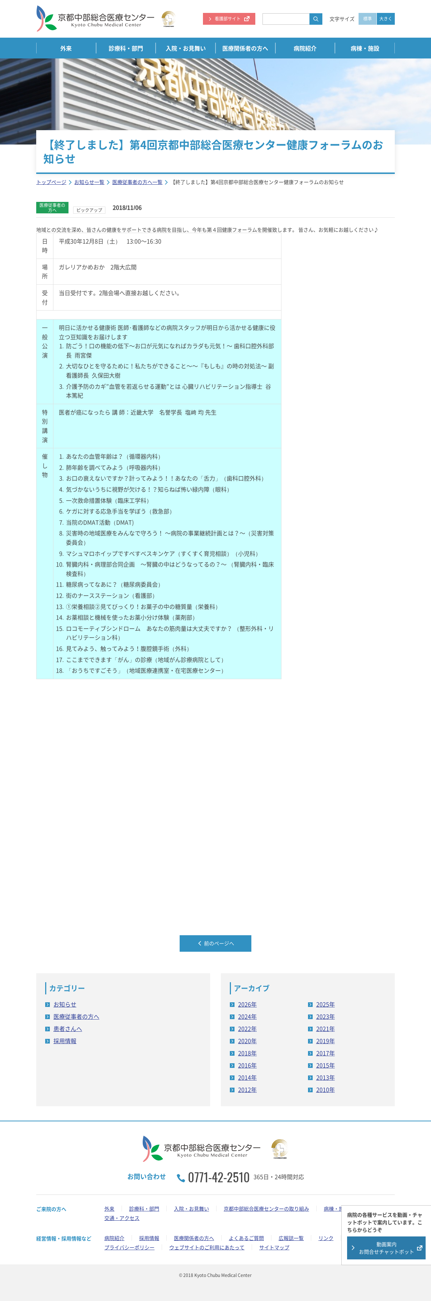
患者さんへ (67, 1028)
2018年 (247, 1052)
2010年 (325, 1089)
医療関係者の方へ (245, 48)
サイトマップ (274, 1247)
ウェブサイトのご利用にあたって (207, 1247)
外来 (66, 48)
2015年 (325, 1064)
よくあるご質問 (246, 1237)
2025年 (325, 1003)
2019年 (325, 1040)
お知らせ (64, 1003)
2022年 (247, 1028)
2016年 (247, 1064)
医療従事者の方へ (76, 1016)
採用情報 (64, 1040)
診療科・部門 (126, 48)
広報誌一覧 (291, 1237)
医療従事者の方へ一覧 (137, 181)
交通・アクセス (121, 1217)
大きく (385, 18)
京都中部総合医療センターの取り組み (266, 1208)
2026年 (247, 1003)
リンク (325, 1237)
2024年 (247, 1016)
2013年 (325, 1077)
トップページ (51, 181)
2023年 (325, 1016)
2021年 (325, 1028)
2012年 (247, 1089)
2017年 (325, 1052)
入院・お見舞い (186, 48)
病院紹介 (305, 48)
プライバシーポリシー (129, 1247)
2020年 (247, 1040)
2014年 (247, 1077)
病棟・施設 (365, 48)
